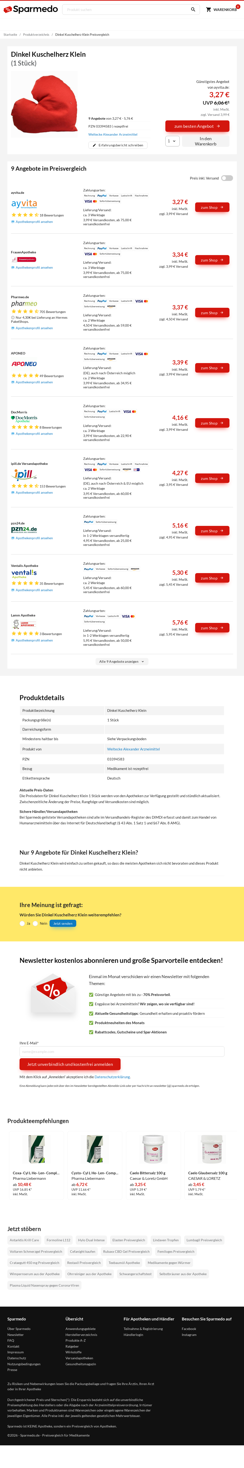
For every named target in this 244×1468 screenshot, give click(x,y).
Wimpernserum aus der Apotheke (35, 1274)
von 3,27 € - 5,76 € (110, 118)
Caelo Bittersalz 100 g (147, 1173)
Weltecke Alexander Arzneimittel (112, 134)
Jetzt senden (62, 923)
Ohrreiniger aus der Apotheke (89, 1274)
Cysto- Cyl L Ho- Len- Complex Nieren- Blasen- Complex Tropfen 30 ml (95, 1173)
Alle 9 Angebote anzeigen (122, 661)
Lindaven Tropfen (166, 1240)
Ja (28, 923)
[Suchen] (192, 9)
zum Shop (212, 207)
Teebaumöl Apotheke (124, 1263)
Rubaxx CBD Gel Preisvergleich (126, 1251)
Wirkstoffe (73, 1352)
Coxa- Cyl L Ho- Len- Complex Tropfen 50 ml (36, 1173)
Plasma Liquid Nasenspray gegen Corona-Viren (44, 1285)
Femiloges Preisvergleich (176, 1251)
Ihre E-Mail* (29, 1043)
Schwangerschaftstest (135, 1274)
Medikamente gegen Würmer (169, 1263)
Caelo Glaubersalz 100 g (207, 1173)
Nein (43, 923)
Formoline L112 (58, 1240)
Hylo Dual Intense (91, 1240)
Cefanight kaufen (82, 1251)
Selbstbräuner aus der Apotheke (183, 1274)
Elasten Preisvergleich (128, 1240)
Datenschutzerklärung (112, 1077)
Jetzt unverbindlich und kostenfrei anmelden (70, 1064)
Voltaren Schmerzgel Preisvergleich (36, 1251)
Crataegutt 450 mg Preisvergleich (34, 1263)
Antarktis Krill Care (24, 1240)
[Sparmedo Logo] (31, 9)
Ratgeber (72, 1346)
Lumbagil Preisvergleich (204, 1240)
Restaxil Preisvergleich (84, 1263)
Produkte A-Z (76, 1340)
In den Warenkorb (205, 141)
